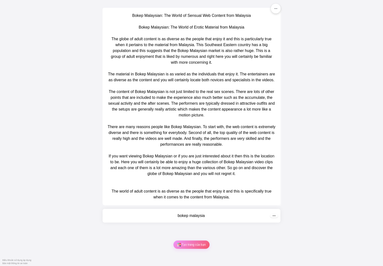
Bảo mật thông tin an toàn (15, 263)
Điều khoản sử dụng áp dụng (16, 260)
